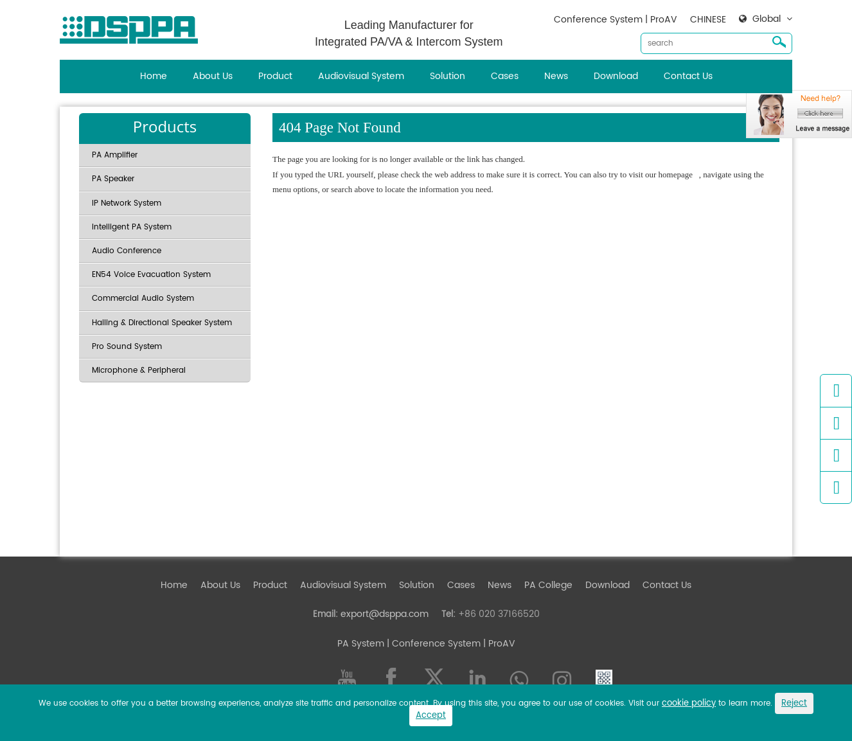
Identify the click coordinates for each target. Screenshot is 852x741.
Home (153, 76)
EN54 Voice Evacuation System (151, 275)
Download (616, 76)
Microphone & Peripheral (139, 370)
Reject (794, 703)
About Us (213, 76)
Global (766, 19)
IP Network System (126, 203)
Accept (431, 715)
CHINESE (708, 19)
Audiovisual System (361, 76)
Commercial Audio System (143, 298)
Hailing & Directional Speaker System (162, 323)
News (556, 76)
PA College (548, 585)
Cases (505, 76)
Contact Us (688, 76)
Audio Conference (126, 251)
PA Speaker (113, 179)
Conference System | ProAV (615, 19)
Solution (447, 76)
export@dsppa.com (385, 614)
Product (275, 76)
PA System (360, 643)
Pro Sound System (127, 347)
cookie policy (689, 703)
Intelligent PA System (132, 227)
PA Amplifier (115, 155)
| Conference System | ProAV (449, 643)
